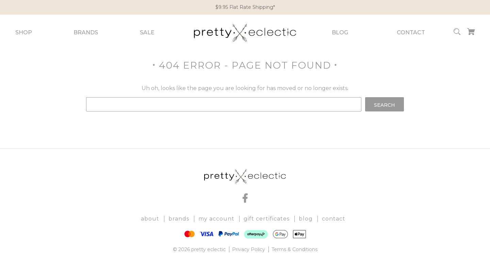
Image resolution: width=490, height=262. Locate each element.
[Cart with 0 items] (471, 33)
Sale (147, 32)
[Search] (457, 33)
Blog (340, 32)
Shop (23, 32)
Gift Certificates (267, 218)
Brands (86, 32)
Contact (411, 32)
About (150, 218)
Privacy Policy (248, 249)
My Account (216, 218)
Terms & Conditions (294, 249)
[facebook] (245, 198)
